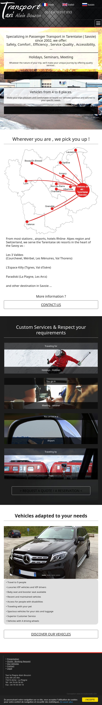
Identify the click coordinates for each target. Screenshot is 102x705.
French (51, 4)
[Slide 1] (44, 575)
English (71, 4)
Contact (10, 666)
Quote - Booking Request (18, 661)
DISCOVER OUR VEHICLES (51, 634)
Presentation (13, 659)
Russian (91, 4)
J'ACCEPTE (90, 699)
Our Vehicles (13, 663)
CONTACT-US (51, 304)
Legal (9, 668)
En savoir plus (66, 701)
